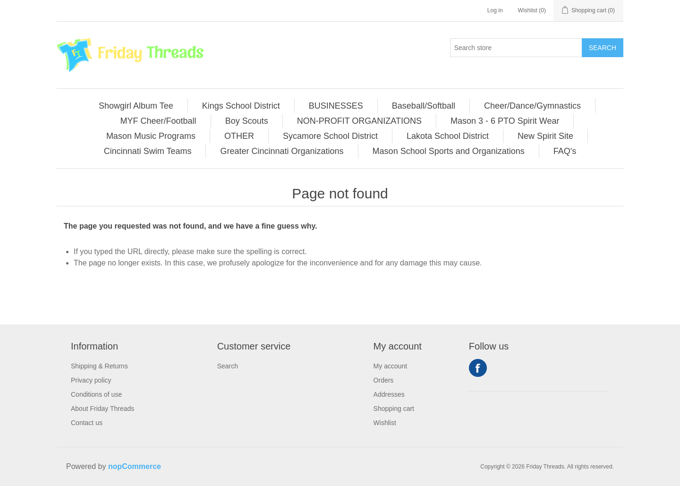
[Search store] (516, 47)
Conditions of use (96, 394)
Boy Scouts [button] (246, 121)
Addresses (389, 394)
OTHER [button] (239, 136)
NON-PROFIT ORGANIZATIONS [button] (359, 121)
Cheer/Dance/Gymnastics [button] (532, 106)
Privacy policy (91, 380)
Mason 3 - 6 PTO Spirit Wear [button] (504, 121)
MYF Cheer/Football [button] (158, 121)
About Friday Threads (102, 408)
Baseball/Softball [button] (423, 106)
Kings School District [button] (241, 106)
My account (391, 366)
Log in (495, 10)
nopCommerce (134, 466)
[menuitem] (136, 106)
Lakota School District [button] (448, 136)
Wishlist (385, 422)
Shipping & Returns (99, 366)
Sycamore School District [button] (330, 136)
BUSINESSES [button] (336, 106)
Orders (384, 380)
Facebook (478, 368)
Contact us (86, 422)
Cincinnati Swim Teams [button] (148, 151)
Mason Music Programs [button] (151, 136)
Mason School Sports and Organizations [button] (449, 151)
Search (602, 47)
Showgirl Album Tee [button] (136, 106)
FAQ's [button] (564, 151)
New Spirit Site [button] (545, 136)
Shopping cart (394, 408)
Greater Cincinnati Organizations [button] (281, 151)
